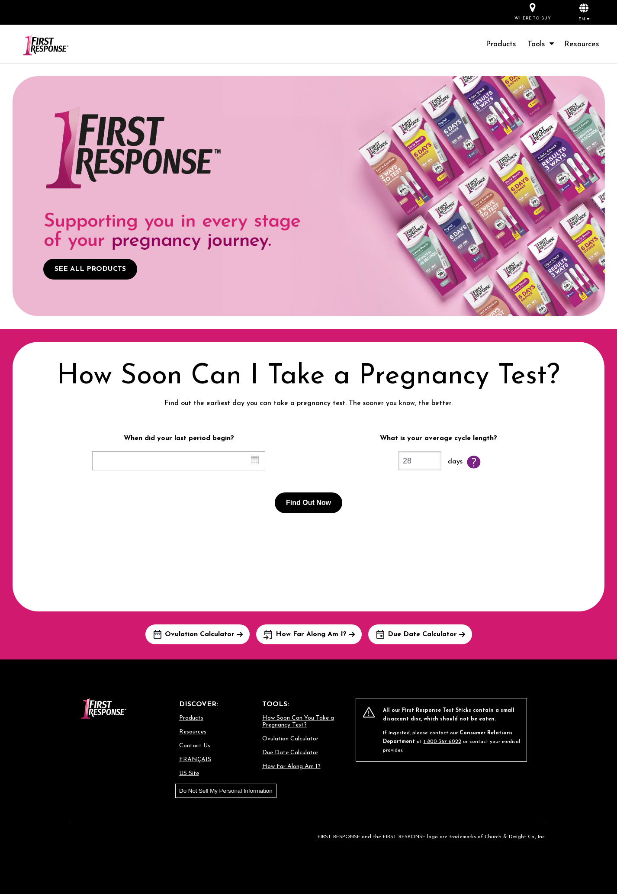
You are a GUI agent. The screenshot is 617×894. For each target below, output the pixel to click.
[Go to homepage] (56, 45)
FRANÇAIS (195, 759)
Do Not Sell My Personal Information (226, 791)
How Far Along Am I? (291, 766)
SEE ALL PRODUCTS (90, 269)
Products (501, 44)
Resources (581, 44)
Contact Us (194, 746)
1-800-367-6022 (442, 741)
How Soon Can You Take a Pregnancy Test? (298, 721)
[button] (583, 12)
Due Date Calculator (290, 752)
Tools (541, 44)
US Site (189, 773)
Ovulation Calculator (290, 739)
